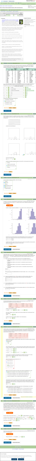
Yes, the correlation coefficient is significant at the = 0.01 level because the (20, 389)
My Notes (34, 63)
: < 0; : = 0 (10, 363)
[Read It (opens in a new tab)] (11, 107)
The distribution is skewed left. (9, 99)
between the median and (11, 165)
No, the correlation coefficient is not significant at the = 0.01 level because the (20, 388)
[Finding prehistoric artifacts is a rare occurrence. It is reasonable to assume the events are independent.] (6, 264)
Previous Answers (10, 63)
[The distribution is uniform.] (4, 102)
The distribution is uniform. (8, 102)
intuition (6, 182)
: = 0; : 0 (10, 365)
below (8, 162)
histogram (6, 181)
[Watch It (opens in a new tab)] (14, 107)
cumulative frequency (8, 188)
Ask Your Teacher (3, 11)
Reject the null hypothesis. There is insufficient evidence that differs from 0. (17, 376)
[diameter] (6, 341)
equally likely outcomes (8, 185)
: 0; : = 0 (10, 366)
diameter (9, 341)
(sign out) (34, 0)
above (8, 167)
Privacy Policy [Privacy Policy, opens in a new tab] (22, 458)
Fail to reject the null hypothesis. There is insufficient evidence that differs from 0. (18, 373)
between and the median (11, 164)
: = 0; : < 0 (10, 360)
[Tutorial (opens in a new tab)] (14, 292)
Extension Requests (9, 11)
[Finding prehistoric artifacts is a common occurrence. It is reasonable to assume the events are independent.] (6, 266)
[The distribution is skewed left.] (4, 99)
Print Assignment (16, 11)
